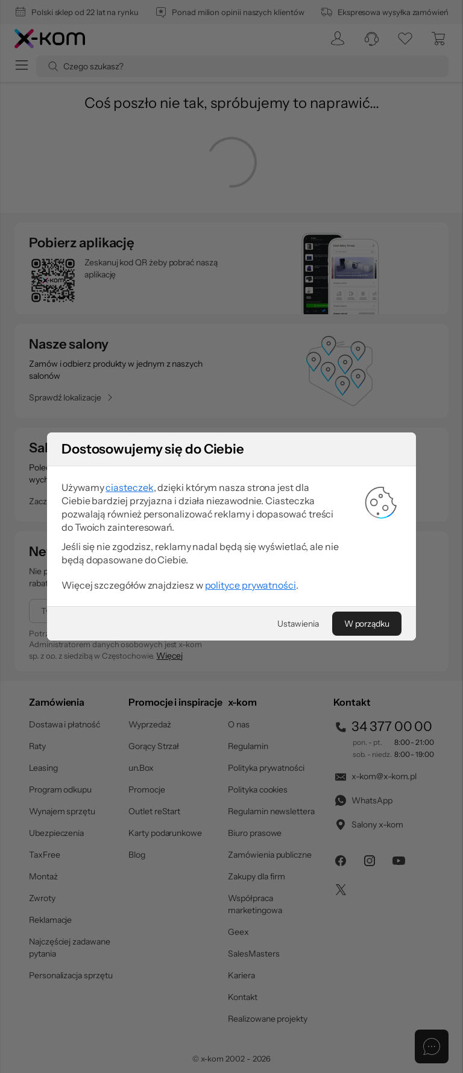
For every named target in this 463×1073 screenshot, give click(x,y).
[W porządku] (367, 624)
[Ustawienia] (298, 624)
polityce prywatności (250, 585)
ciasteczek (129, 487)
